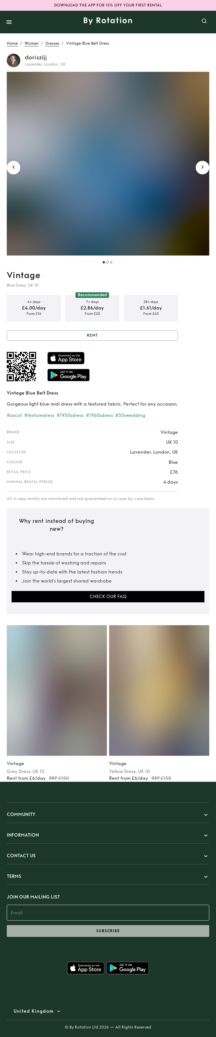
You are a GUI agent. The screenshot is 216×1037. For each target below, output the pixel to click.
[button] (108, 815)
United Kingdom (33, 1011)
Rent (92, 336)
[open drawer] (9, 22)
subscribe (108, 931)
